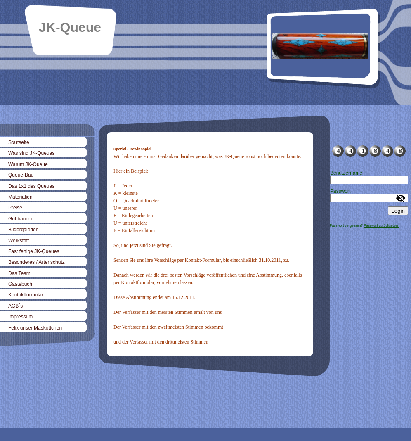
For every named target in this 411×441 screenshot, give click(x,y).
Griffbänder (20, 219)
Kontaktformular (25, 295)
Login (398, 211)
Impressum (20, 317)
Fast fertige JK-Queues (33, 251)
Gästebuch (20, 284)
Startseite (18, 142)
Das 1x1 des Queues (31, 186)
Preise (15, 208)
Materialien (20, 197)
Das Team (19, 273)
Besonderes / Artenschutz (36, 262)
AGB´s (15, 306)
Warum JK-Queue (28, 164)
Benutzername (346, 173)
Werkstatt (18, 241)
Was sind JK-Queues (31, 153)
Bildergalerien (23, 229)
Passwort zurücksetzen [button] (381, 225)
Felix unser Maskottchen (35, 328)
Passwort (340, 191)
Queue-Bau (20, 175)
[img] (205, 52)
